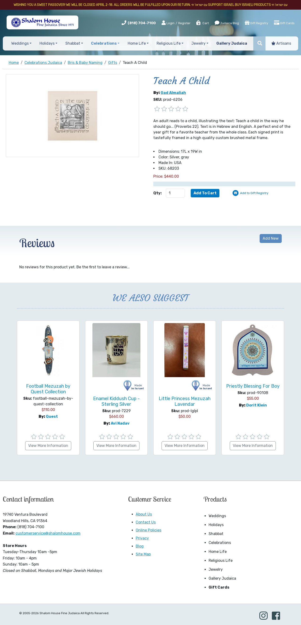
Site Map (143, 554)
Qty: (157, 193)
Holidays (216, 525)
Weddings (217, 516)
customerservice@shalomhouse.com (48, 533)
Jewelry (216, 569)
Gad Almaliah (173, 92)
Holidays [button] (47, 43)
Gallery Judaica (222, 578)
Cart (202, 23)
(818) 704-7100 (142, 23)
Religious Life (221, 560)
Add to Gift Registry (254, 193)
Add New (271, 238)
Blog (140, 546)
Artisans (281, 43)
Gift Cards (284, 22)
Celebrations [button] (104, 43)
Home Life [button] (137, 43)
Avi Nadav (120, 423)
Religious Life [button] (169, 43)
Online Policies (148, 530)
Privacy (142, 538)
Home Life (218, 551)
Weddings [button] (20, 43)
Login (168, 23)
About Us (144, 514)
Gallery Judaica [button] (231, 43)
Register (184, 23)
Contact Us (146, 522)
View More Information (48, 445)
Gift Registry (256, 22)
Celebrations (220, 542)
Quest (52, 416)
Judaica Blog (227, 22)
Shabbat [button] (72, 43)
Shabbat (216, 533)
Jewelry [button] (198, 43)
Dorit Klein (256, 405)
